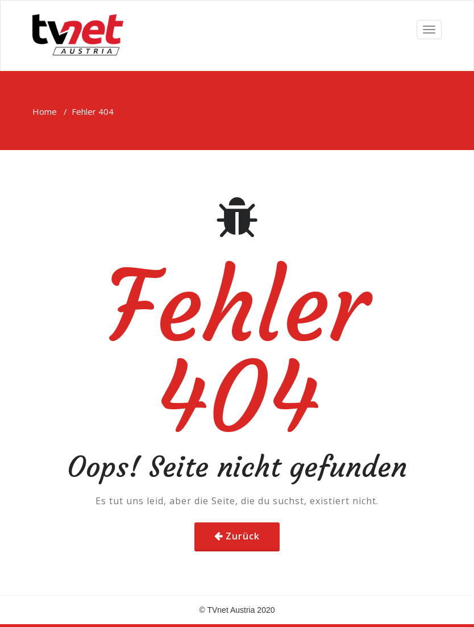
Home (44, 111)
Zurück (243, 536)
